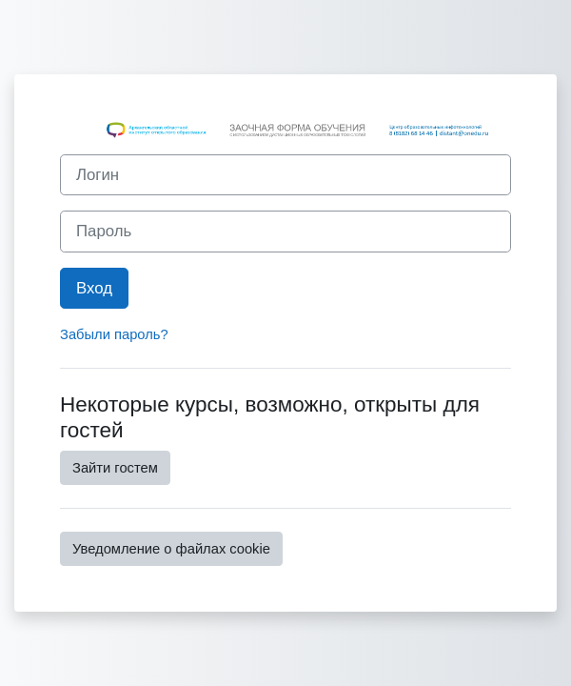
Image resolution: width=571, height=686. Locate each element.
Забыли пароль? (114, 334)
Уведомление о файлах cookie (171, 548)
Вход (94, 288)
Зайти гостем (115, 467)
